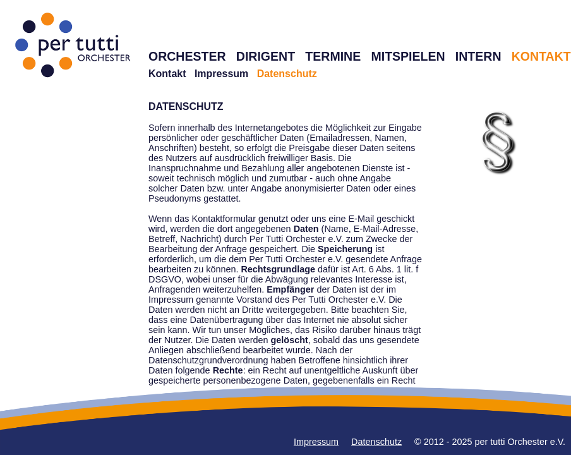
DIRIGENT (265, 56)
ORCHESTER (187, 56)
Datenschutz (376, 442)
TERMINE (333, 56)
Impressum (221, 73)
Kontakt (167, 73)
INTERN (478, 56)
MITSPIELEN (408, 56)
